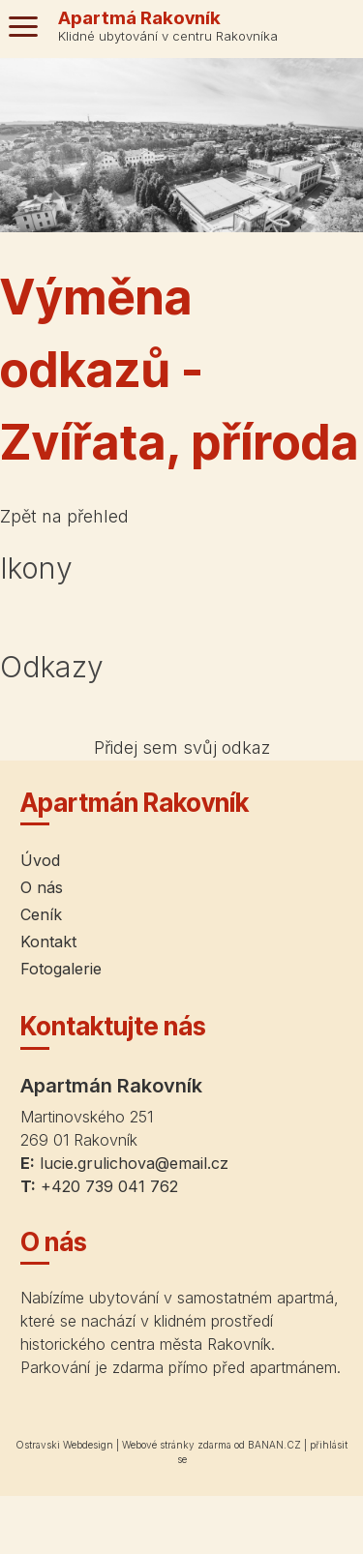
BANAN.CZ (274, 1444)
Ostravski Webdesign (65, 1444)
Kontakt (48, 941)
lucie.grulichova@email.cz (134, 1163)
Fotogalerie (61, 968)
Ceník (41, 914)
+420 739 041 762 (109, 1186)
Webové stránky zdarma (176, 1444)
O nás (41, 887)
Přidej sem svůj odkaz (182, 747)
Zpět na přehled (64, 516)
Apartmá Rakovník (139, 18)
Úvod (40, 860)
